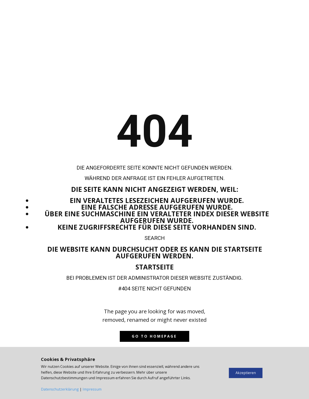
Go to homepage (154, 336)
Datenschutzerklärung (60, 389)
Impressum (92, 389)
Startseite (155, 266)
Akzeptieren (246, 372)
